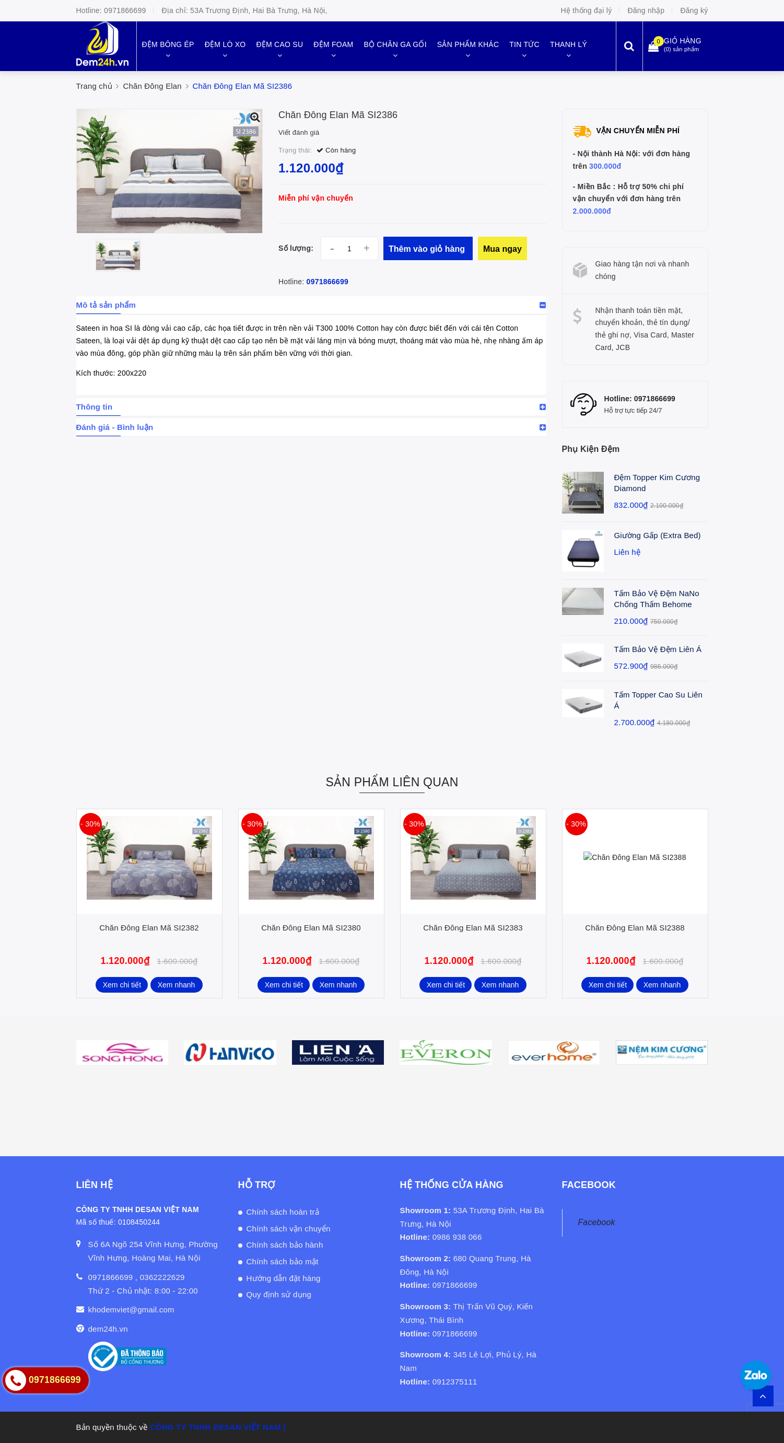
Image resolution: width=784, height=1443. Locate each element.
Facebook (596, 1222)
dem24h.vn (108, 1328)
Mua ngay (502, 249)
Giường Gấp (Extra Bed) (657, 535)
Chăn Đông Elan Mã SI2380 (310, 927)
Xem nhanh (176, 985)
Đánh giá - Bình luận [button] (115, 427)
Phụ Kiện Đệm (591, 449)
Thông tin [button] (94, 406)
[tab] (311, 305)
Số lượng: (295, 248)
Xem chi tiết (122, 985)
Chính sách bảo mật (283, 1261)
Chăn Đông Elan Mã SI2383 (472, 927)
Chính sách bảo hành (285, 1244)
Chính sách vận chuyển (289, 1228)
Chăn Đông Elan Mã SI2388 (634, 927)
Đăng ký (694, 10)
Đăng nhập (645, 10)
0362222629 (162, 1277)
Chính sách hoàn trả (283, 1211)
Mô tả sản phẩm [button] (106, 304)
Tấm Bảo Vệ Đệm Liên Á (658, 649)
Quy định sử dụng (279, 1294)
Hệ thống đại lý (586, 10)
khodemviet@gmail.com (131, 1309)
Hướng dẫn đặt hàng (284, 1278)
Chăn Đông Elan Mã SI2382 (148, 927)
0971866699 (125, 10)
